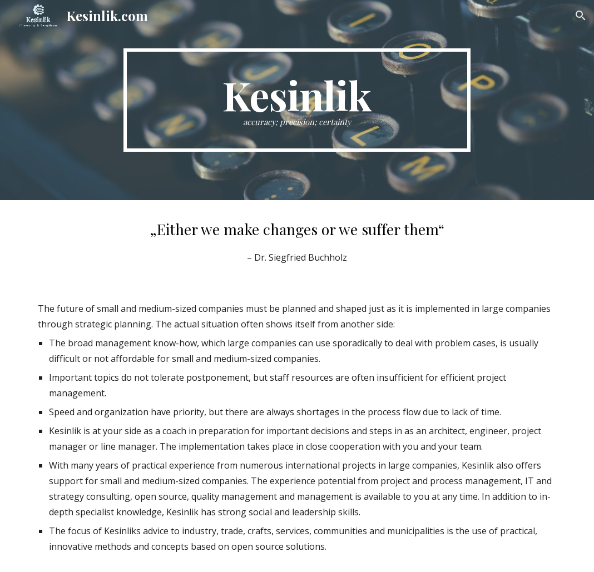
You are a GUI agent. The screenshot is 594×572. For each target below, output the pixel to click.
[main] (297, 100)
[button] (580, 15)
